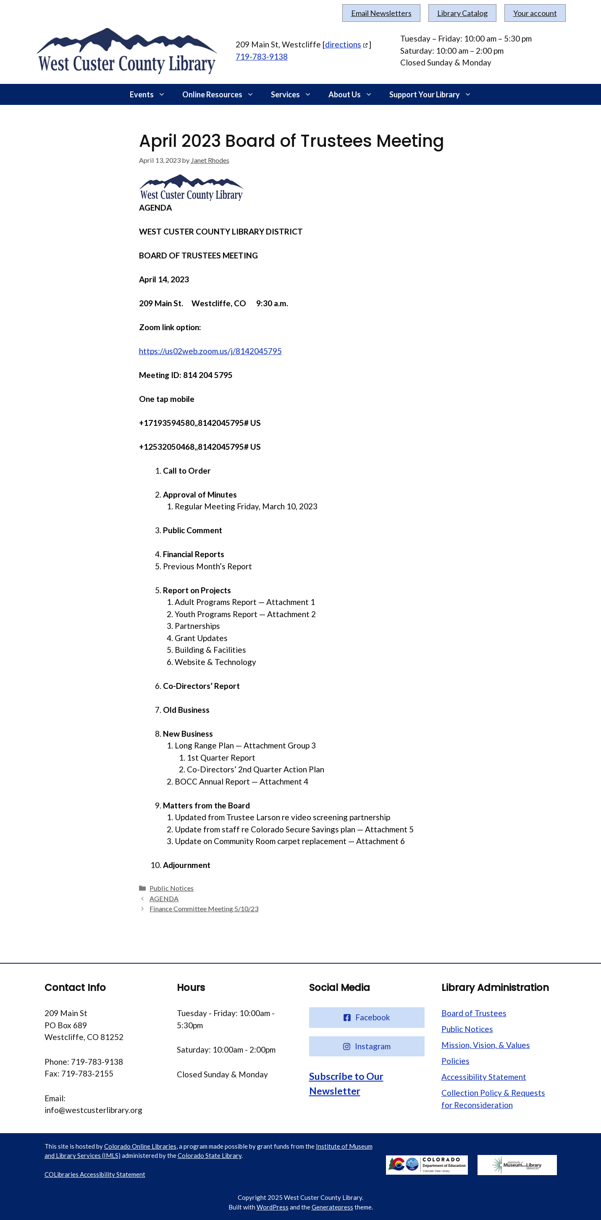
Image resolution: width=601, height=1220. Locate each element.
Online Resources (222, 94)
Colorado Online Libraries (140, 1146)
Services (295, 94)
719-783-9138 (262, 56)
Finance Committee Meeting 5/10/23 (204, 908)
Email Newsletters (381, 13)
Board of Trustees (474, 1013)
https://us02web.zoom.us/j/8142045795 (210, 351)
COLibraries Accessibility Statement (95, 1174)
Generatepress (332, 1207)
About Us (354, 94)
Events (152, 94)
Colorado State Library (209, 1155)
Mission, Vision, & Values (485, 1045)
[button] (164, 94)
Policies (455, 1061)
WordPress (273, 1207)
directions (343, 44)
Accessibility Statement (483, 1077)
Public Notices (172, 888)
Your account (535, 13)
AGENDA (164, 898)
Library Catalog (462, 13)
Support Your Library (434, 94)
